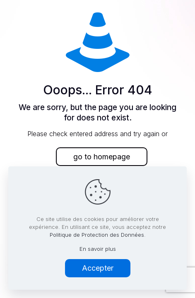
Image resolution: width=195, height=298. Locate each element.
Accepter (97, 268)
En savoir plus (97, 248)
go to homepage (101, 156)
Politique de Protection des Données (97, 234)
